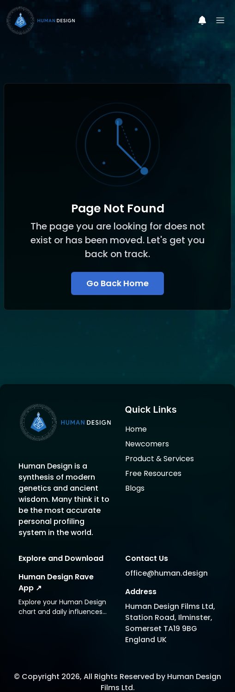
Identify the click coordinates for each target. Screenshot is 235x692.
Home (136, 418)
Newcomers (147, 432)
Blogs (135, 477)
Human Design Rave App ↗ (56, 571)
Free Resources (153, 462)
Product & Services (159, 447)
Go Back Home (117, 283)
